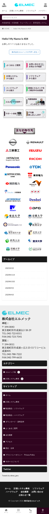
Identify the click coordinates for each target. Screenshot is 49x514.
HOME (6, 28)
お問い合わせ (37, 491)
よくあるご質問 (11, 428)
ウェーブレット (26, 23)
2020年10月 (10, 281)
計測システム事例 (16, 11)
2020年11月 (10, 275)
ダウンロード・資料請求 (14, 422)
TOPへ (43, 511)
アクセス (8, 442)
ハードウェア (44, 11)
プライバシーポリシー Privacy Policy (20, 455)
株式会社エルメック (32, 501)
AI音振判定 (6, 23)
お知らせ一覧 (24, 495)
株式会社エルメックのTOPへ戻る (24, 52)
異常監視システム (40, 23)
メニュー (18, 511)
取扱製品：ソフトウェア (14, 408)
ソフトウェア (31, 11)
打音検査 (15, 23)
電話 (31, 511)
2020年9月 (9, 288)
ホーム (4, 11)
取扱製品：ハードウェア (14, 415)
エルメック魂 (12, 372)
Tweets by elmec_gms (10, 476)
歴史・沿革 (9, 448)
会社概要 (8, 435)
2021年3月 (9, 268)
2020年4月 (9, 295)
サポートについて (12, 461)
